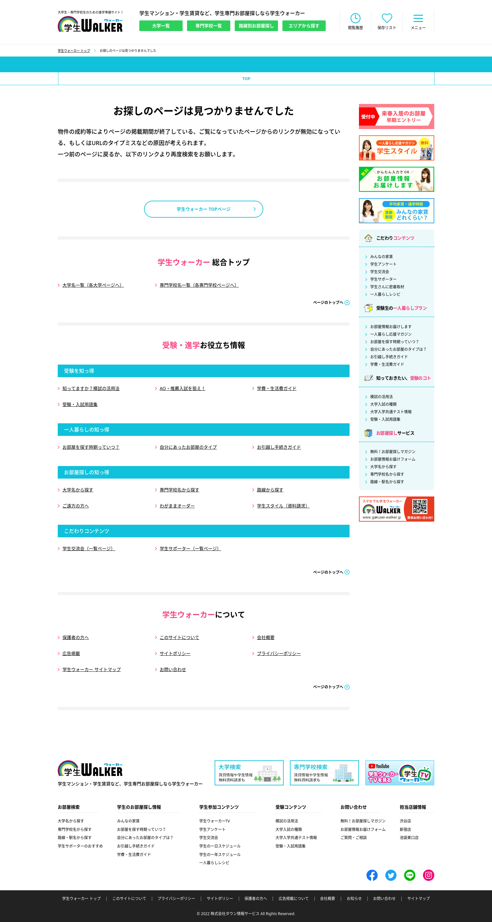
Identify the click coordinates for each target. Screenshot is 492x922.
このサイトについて (179, 637)
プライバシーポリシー (279, 653)
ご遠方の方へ (75, 506)
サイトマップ (418, 899)
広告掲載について (294, 899)
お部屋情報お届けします (391, 327)
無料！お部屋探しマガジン (392, 452)
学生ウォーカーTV (214, 821)
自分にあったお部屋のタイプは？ (398, 349)
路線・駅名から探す (387, 482)
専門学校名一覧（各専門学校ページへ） (199, 285)
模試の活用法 (381, 397)
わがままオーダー (177, 506)
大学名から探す (77, 490)
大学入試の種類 (383, 404)
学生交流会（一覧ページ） (88, 548)
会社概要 (266, 637)
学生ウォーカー (90, 768)
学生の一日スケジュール (220, 846)
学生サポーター (383, 279)
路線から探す (270, 490)
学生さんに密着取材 (387, 287)
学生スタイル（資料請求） (283, 506)
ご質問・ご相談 (353, 837)
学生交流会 (379, 272)
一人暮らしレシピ (385, 294)
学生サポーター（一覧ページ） (190, 548)
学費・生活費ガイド (277, 388)
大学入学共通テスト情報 (391, 412)
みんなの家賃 (381, 257)
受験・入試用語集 (80, 404)
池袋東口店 (409, 837)
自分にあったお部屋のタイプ (188, 447)
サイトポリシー (175, 653)
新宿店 (405, 829)
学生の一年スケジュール (220, 854)
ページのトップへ (328, 302)
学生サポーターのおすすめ (80, 846)
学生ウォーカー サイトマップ (91, 669)
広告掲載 (71, 653)
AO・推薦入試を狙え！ (183, 388)
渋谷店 (405, 821)
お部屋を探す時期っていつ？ (91, 447)
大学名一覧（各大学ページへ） (93, 285)
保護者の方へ (75, 637)
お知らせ (354, 899)
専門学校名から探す (179, 490)
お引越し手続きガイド (279, 447)
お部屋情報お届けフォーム (392, 459)
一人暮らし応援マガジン (391, 334)
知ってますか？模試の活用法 (91, 388)
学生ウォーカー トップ (74, 50)
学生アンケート (383, 264)
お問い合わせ (173, 669)
